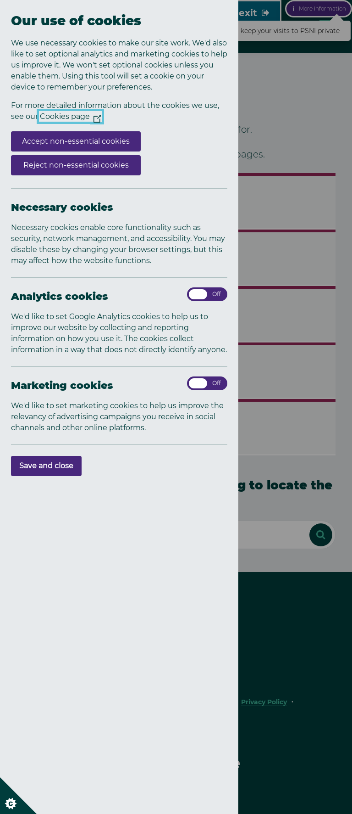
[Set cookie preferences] (18, 795)
